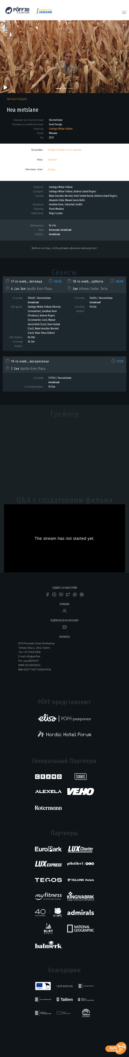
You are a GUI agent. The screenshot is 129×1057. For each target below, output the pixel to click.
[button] (9, 56)
